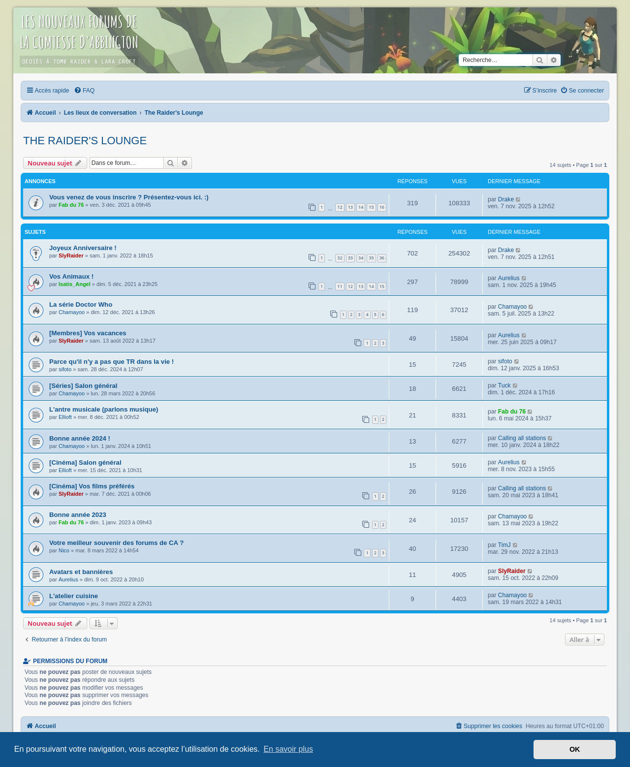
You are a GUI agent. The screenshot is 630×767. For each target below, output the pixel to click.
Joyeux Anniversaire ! (83, 248)
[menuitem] (84, 90)
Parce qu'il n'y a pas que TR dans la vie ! (111, 361)
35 (371, 258)
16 (381, 207)
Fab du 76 (71, 205)
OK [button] (574, 749)
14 (360, 207)
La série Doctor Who (80, 304)
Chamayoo (72, 312)
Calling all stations (522, 438)
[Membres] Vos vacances (87, 333)
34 (360, 258)
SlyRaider (71, 255)
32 (339, 258)
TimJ (504, 545)
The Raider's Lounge (85, 140)
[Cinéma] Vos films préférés (91, 486)
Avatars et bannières (81, 571)
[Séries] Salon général (83, 385)
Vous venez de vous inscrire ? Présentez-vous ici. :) (129, 197)
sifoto (65, 369)
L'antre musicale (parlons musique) (103, 409)
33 (350, 258)
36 (381, 258)
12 (339, 207)
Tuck (504, 385)
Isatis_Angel (75, 284)
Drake (506, 199)
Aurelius (509, 278)
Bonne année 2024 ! (79, 438)
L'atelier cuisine (73, 596)
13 (350, 207)
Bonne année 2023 (77, 514)
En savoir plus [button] (288, 749)
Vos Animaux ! (71, 276)
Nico (64, 550)
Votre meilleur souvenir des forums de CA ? (116, 542)
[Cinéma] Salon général (85, 462)
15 (371, 207)
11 (339, 286)
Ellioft (65, 417)
